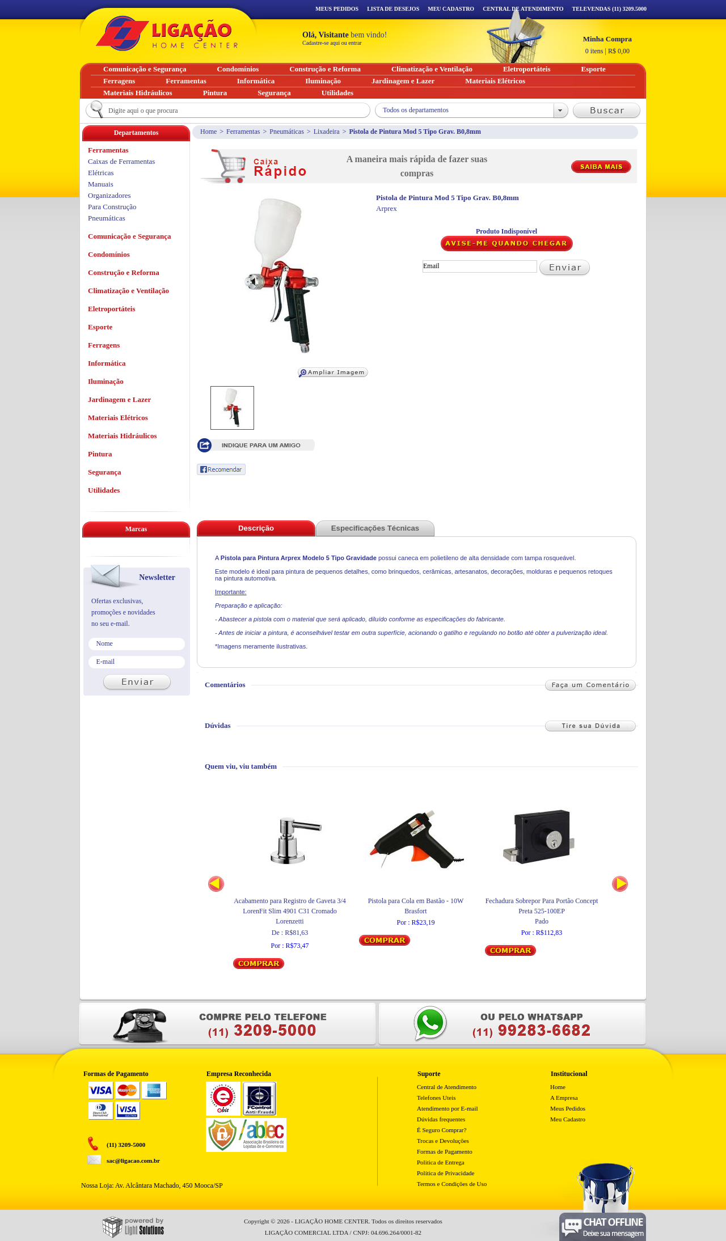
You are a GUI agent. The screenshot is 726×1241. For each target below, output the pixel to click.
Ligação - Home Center (167, 33)
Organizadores (109, 195)
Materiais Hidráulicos (122, 435)
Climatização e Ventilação (128, 290)
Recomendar (221, 469)
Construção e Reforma (123, 272)
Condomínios (109, 254)
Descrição (256, 528)
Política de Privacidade (445, 1173)
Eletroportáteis (112, 308)
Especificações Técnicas (375, 528)
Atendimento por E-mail (447, 1108)
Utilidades (104, 490)
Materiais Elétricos (118, 417)
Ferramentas (243, 131)
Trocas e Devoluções (443, 1140)
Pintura (100, 454)
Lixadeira (327, 131)
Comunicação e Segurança (129, 236)
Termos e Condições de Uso (452, 1183)
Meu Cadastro (451, 9)
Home (208, 131)
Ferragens (104, 345)
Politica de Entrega (441, 1162)
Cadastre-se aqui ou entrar (332, 43)
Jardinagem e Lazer (119, 399)
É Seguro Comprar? (441, 1129)
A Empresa (564, 1097)
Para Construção (112, 206)
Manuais (100, 184)
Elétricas (100, 172)
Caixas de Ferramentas (121, 161)
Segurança (104, 472)
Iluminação (106, 381)
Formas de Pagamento (444, 1151)
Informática (106, 363)
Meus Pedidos (336, 9)
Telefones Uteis (436, 1097)
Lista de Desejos (393, 9)
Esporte (100, 327)
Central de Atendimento (446, 1086)
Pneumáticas (286, 131)
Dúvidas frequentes (441, 1119)
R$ (607, 45)
